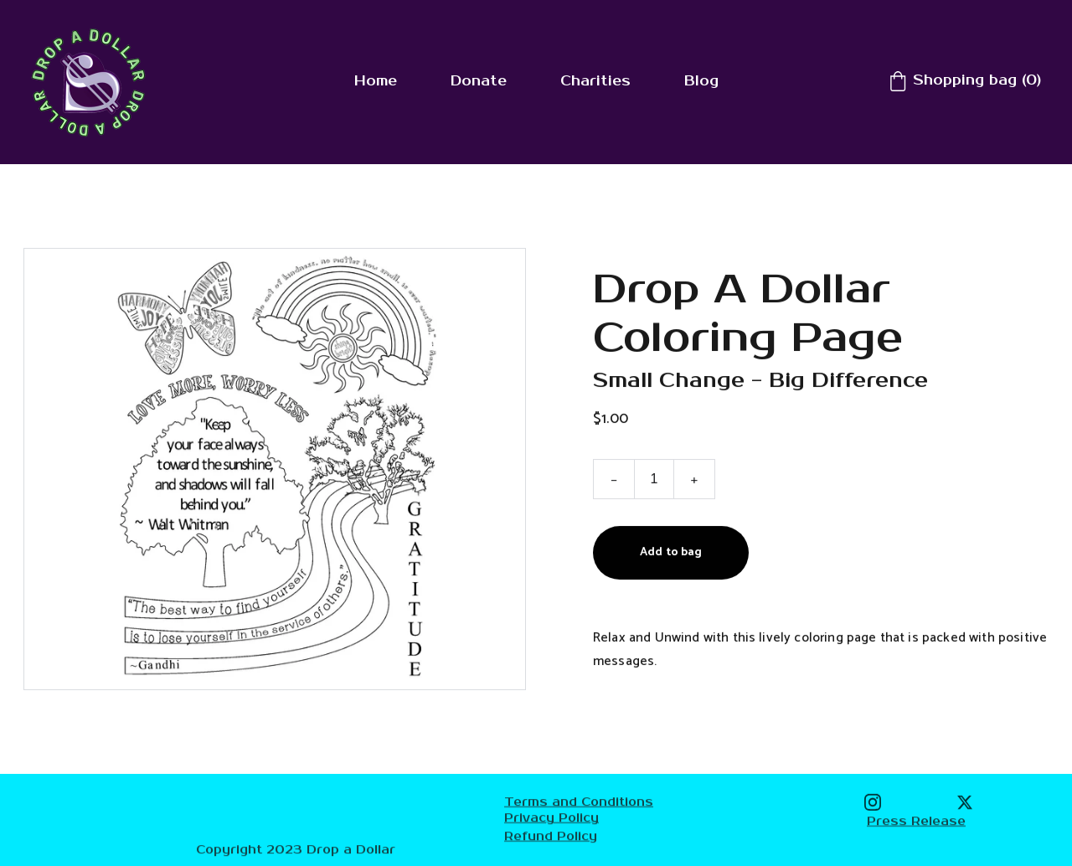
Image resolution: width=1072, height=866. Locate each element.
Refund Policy (550, 836)
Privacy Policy (551, 819)
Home (375, 81)
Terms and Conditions (578, 803)
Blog (701, 81)
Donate (479, 81)
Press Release (916, 821)
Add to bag (671, 554)
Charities (595, 81)
